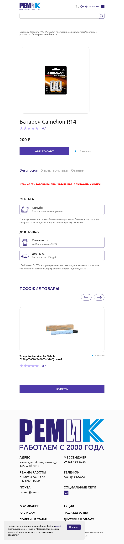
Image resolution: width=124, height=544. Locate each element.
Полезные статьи (33, 519)
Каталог (34, 32)
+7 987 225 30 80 (75, 462)
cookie (58, 526)
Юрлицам (27, 512)
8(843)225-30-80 (74, 477)
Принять (73, 527)
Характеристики (54, 170)
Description (29, 170)
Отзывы (78, 170)
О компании (29, 506)
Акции (69, 506)
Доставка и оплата (79, 519)
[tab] (30, 170)
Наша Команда (76, 512)
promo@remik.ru (31, 492)
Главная (24, 32)
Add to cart (44, 151)
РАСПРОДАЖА (47, 32)
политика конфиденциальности (88, 532)
